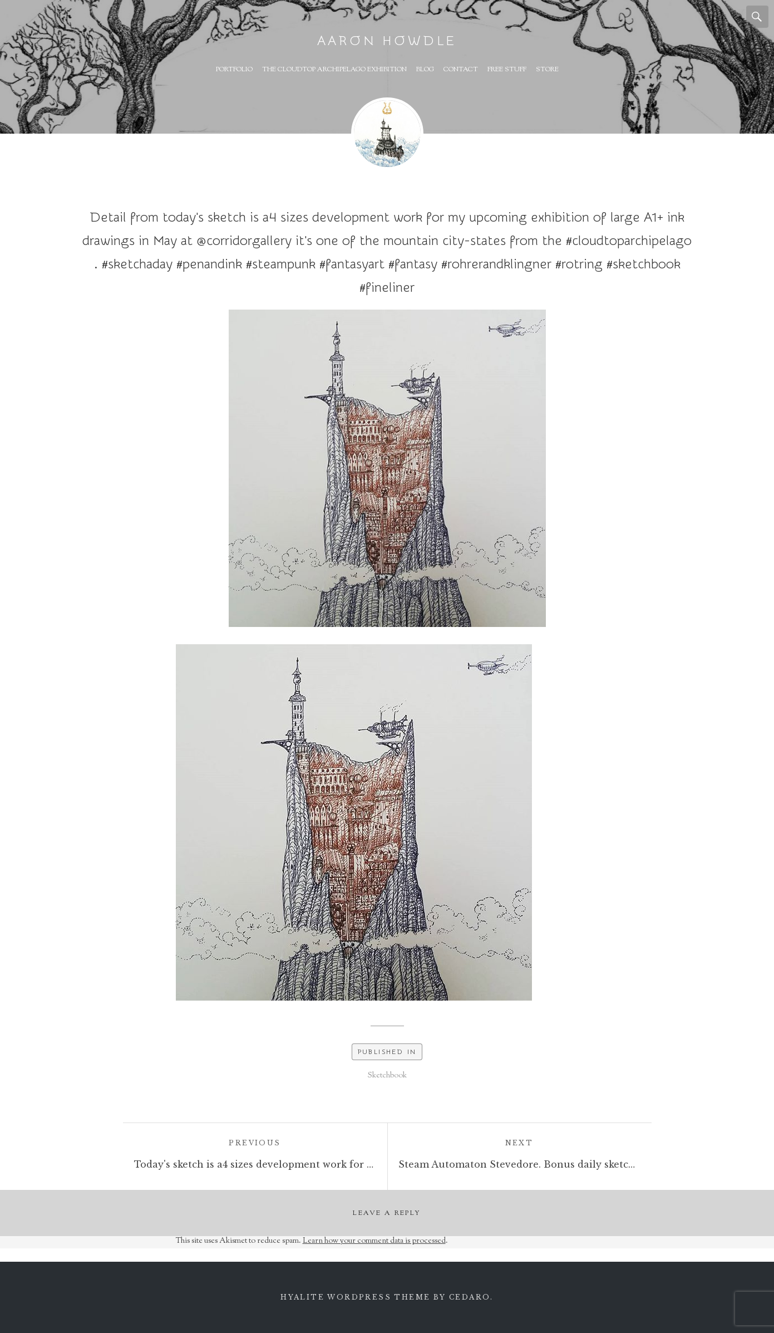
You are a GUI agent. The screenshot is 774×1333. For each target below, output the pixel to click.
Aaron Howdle (387, 40)
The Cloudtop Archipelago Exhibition (334, 70)
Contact (460, 70)
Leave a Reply (387, 1213)
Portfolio (234, 70)
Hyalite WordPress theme (355, 1297)
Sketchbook (387, 1075)
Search (757, 17)
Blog (425, 70)
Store (547, 70)
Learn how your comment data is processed (374, 1241)
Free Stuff (506, 70)
